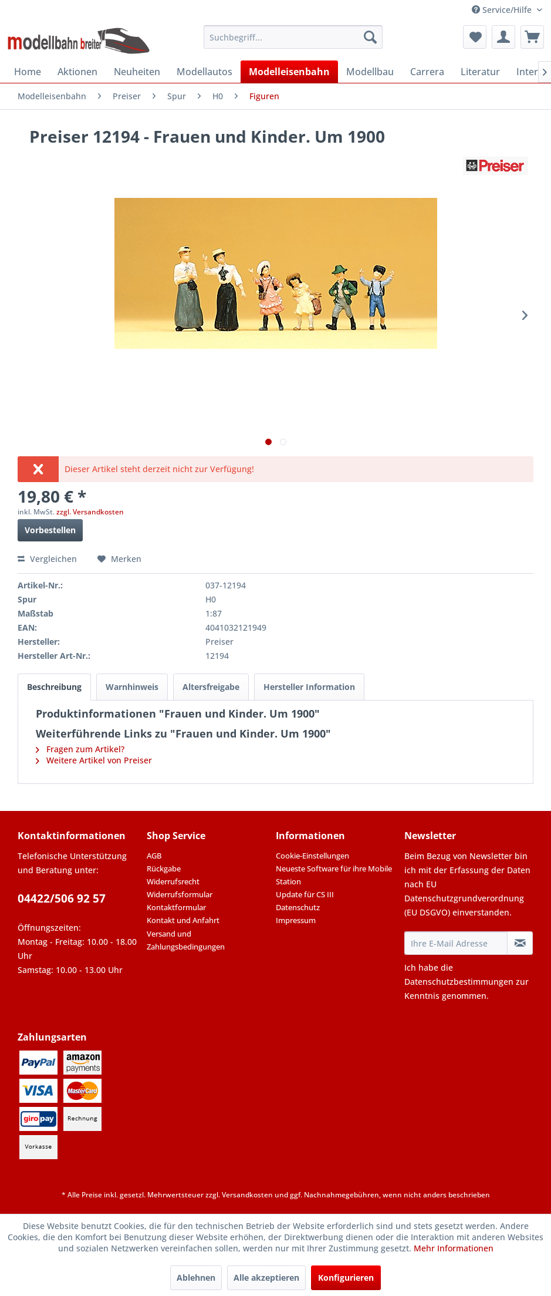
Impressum (296, 920)
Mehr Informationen (453, 1248)
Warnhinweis (132, 686)
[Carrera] (427, 71)
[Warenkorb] (532, 37)
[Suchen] (370, 37)
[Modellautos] (204, 71)
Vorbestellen (50, 530)
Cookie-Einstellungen (312, 855)
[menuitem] (293, 37)
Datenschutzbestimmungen (458, 981)
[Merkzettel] (474, 37)
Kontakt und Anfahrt (183, 920)
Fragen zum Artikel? (80, 749)
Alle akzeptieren (266, 1277)
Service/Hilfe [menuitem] (503, 9)
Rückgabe (164, 868)
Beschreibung (54, 686)
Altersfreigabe (210, 686)
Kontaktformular (176, 907)
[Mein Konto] (503, 37)
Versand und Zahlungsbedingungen (186, 940)
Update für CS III (305, 894)
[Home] (27, 71)
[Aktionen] (77, 71)
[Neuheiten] (137, 71)
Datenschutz (298, 907)
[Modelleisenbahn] (289, 71)
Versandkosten (247, 1195)
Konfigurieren (346, 1277)
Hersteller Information (309, 686)
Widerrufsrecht (173, 881)
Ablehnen (196, 1277)
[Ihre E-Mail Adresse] (456, 943)
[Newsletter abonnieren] (520, 943)
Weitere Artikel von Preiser (94, 760)
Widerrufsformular (179, 894)
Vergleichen (47, 558)
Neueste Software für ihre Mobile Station (334, 875)
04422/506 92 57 (62, 898)
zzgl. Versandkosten (90, 512)
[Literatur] (480, 71)
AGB (154, 855)
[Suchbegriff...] (293, 37)
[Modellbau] (370, 71)
